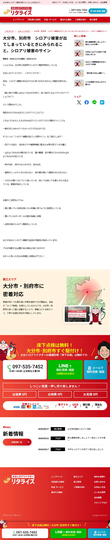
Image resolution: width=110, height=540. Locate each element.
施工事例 (93, 19)
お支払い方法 (68, 2)
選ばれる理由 (65, 19)
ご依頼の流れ (80, 19)
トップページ (18, 19)
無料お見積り (99, 492)
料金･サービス (50, 19)
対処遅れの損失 (34, 19)
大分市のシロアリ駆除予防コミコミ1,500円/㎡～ (22, 2)
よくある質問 (80, 2)
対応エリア (56, 2)
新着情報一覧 (20, 442)
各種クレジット (31, 406)
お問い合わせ (93, 2)
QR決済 (75, 405)
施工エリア (78, 492)
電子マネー (63, 405)
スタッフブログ (100, 518)
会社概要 (103, 2)
